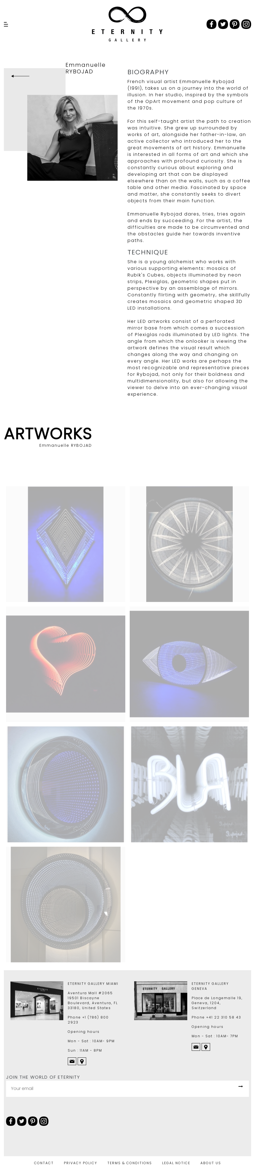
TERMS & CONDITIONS (129, 1163)
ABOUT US (210, 1163)
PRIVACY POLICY (80, 1163)
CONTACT (44, 1163)
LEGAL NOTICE (176, 1163)
